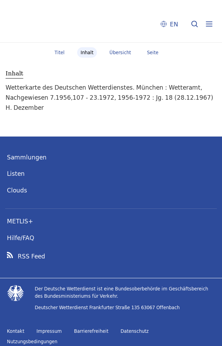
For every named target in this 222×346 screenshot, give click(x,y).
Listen (16, 173)
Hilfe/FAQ (20, 238)
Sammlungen (27, 157)
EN (174, 24)
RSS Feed (31, 256)
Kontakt (15, 331)
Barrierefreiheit (91, 331)
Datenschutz (135, 331)
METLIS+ (20, 221)
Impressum (49, 331)
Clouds (17, 190)
